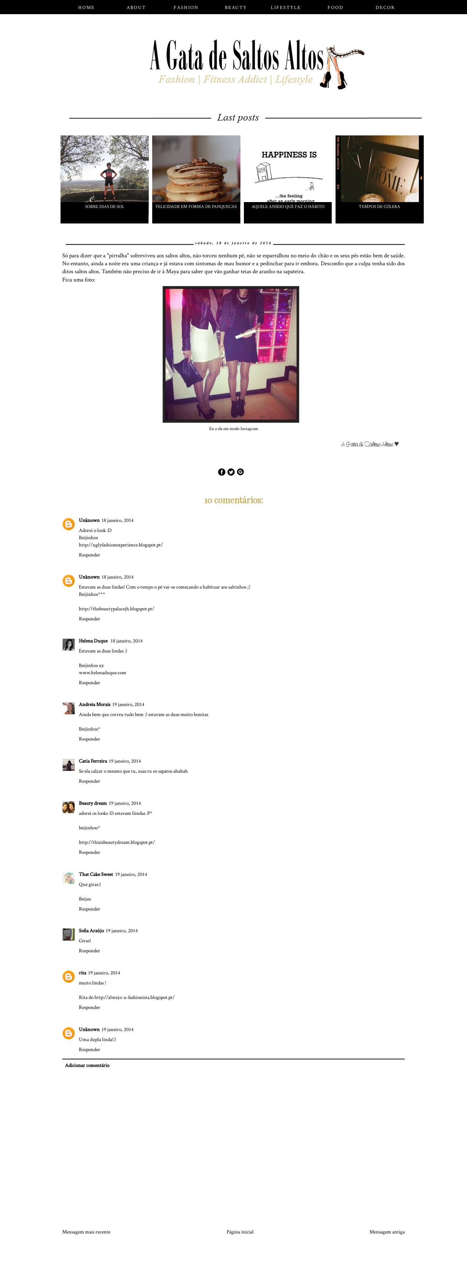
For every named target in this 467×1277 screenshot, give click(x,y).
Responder (89, 555)
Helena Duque (94, 641)
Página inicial (240, 1232)
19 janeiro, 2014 (128, 704)
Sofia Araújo (91, 930)
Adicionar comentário (87, 1065)
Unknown (89, 520)
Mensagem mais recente (86, 1232)
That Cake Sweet (96, 874)
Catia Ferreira (93, 761)
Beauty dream (93, 803)
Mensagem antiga (387, 1232)
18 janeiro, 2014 (118, 520)
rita (82, 973)
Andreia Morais (94, 704)
